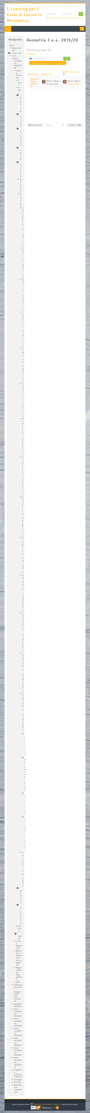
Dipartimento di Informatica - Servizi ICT (46, 1104)
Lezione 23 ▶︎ (74, 124)
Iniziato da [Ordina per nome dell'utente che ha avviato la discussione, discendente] (47, 74)
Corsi (14, 55)
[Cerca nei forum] (47, 58)
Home (11, 45)
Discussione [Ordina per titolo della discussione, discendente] (33, 74)
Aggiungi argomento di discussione (47, 62)
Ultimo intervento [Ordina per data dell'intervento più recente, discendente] (71, 71)
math (8, 28)
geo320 (20, 199)
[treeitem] (15, 568)
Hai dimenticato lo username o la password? (64, 17)
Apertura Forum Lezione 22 (34, 82)
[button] (30, 58)
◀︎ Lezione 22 (35, 124)
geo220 (20, 185)
